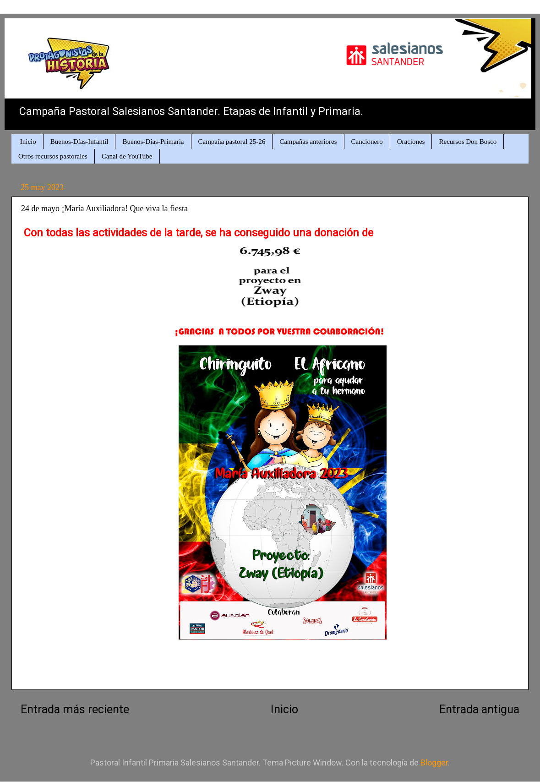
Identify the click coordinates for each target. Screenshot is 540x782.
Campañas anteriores (308, 141)
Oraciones (411, 141)
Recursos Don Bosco (467, 141)
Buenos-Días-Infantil (79, 141)
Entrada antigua (479, 709)
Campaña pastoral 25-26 (232, 141)
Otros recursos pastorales (52, 156)
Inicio (28, 141)
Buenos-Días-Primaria (153, 141)
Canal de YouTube (127, 156)
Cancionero (367, 141)
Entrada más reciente (75, 709)
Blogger (434, 762)
